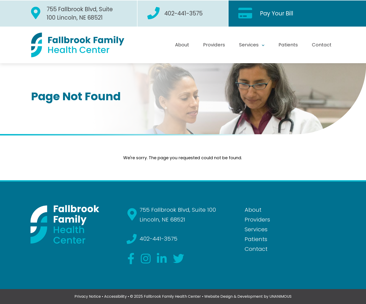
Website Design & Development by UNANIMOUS (248, 296)
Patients (288, 44)
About (182, 44)
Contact (321, 44)
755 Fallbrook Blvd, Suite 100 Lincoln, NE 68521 (80, 13)
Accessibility (115, 296)
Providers (214, 44)
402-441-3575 (183, 13)
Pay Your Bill (276, 13)
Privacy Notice (87, 296)
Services (249, 44)
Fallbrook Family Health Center (172, 296)
